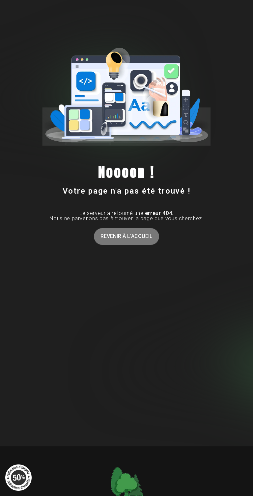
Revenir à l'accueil (126, 236)
